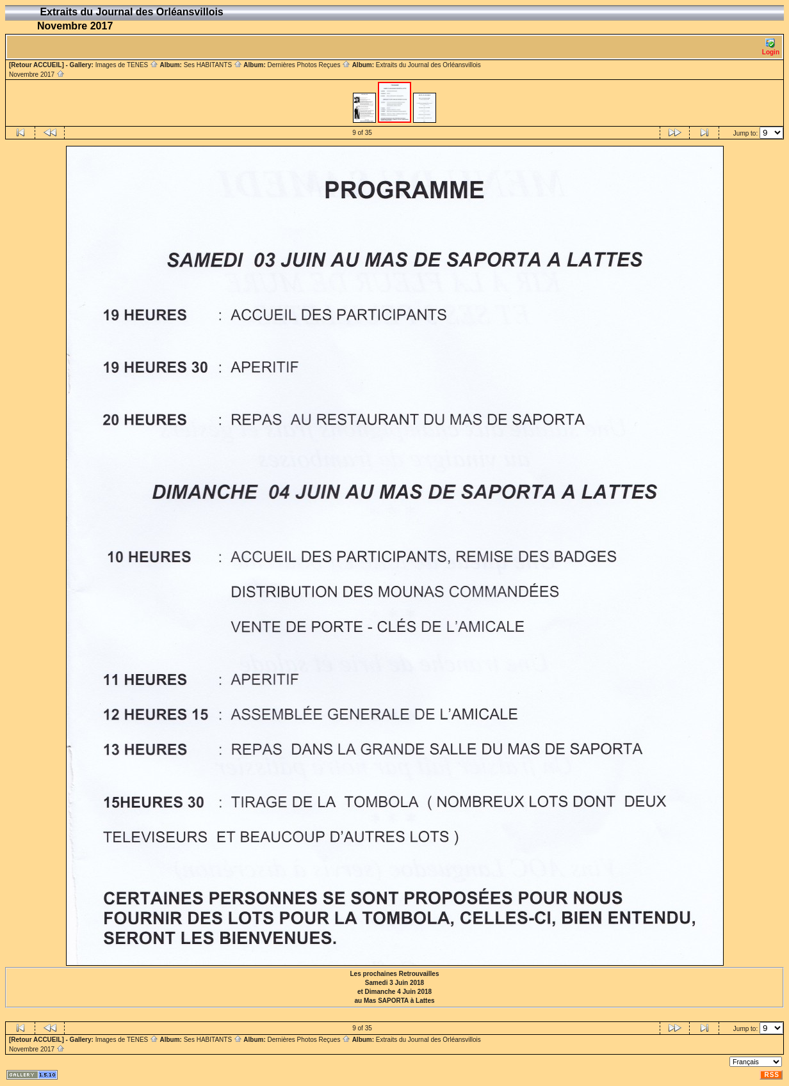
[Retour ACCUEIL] (36, 64)
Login (770, 47)
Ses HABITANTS (213, 64)
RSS (771, 1074)
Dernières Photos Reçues (308, 64)
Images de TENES (126, 64)
